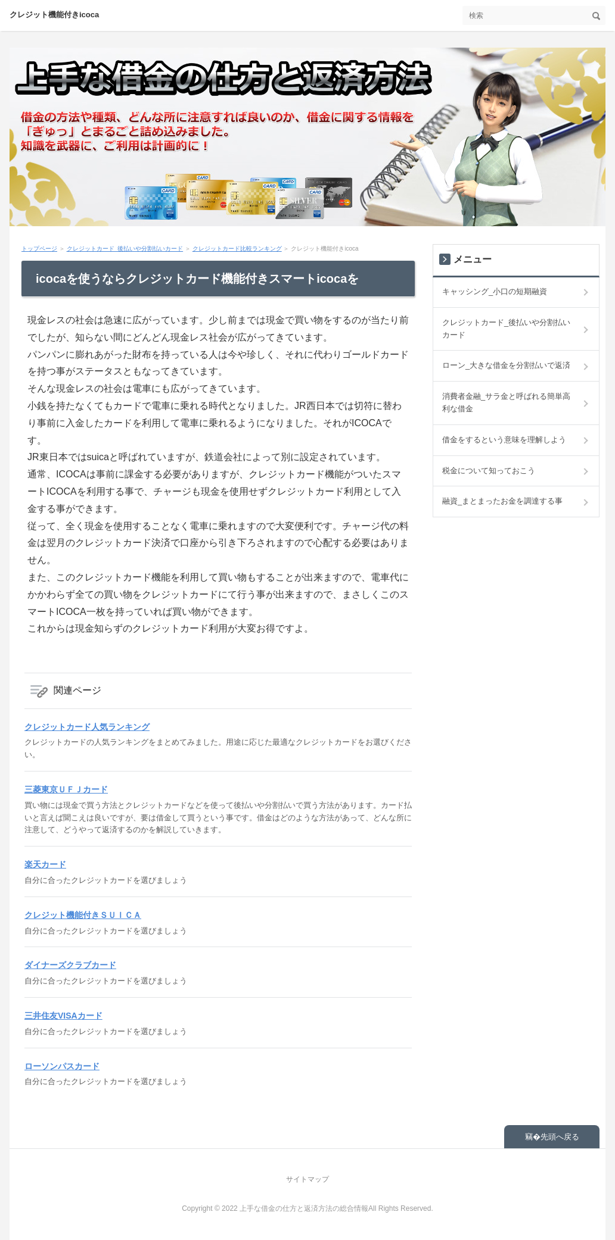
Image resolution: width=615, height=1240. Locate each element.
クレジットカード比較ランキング (237, 248)
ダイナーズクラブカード (70, 965)
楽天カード (45, 864)
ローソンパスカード (62, 1066)
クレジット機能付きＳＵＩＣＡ (82, 915)
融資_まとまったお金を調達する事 (502, 500)
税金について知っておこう (488, 470)
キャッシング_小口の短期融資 (494, 291)
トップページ (39, 248)
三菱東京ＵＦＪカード (66, 789)
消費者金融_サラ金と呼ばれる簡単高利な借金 (506, 402)
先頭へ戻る (560, 1136)
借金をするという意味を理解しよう (504, 439)
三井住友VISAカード (63, 1015)
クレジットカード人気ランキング (87, 727)
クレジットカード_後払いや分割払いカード (125, 248)
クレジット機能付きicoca (54, 14)
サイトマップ (307, 1179)
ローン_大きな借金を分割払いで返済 (506, 365)
